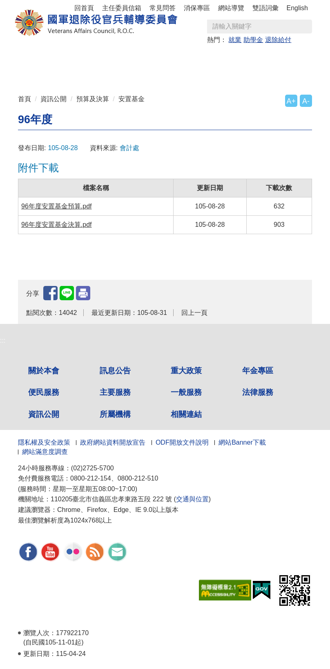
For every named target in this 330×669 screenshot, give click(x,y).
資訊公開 (53, 98)
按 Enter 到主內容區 (36, 5)
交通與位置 (192, 499)
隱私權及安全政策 (44, 442)
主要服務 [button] (271, 57)
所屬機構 (115, 414)
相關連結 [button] (226, 72)
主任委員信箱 (121, 7)
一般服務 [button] (43, 72)
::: (20, 54)
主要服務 (115, 392)
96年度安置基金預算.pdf (56, 206)
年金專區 (180, 57)
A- (306, 101)
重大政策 (134, 57)
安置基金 (131, 98)
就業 (234, 39)
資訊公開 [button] (134, 72)
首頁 (24, 98)
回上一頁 (194, 312)
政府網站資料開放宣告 (112, 442)
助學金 (253, 39)
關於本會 (43, 370)
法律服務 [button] (88, 72)
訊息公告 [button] (88, 57)
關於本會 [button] (43, 57)
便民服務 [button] (226, 57)
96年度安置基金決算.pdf (56, 224)
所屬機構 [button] (180, 72)
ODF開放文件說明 (182, 442)
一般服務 (186, 392)
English (297, 7)
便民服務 (43, 392)
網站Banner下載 (242, 442)
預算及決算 (92, 98)
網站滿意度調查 (45, 451)
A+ (291, 101)
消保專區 (197, 7)
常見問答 (162, 7)
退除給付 (278, 39)
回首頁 (84, 7)
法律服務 (257, 392)
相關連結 (186, 414)
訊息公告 (115, 370)
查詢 (305, 26)
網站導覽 (231, 7)
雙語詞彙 (265, 7)
